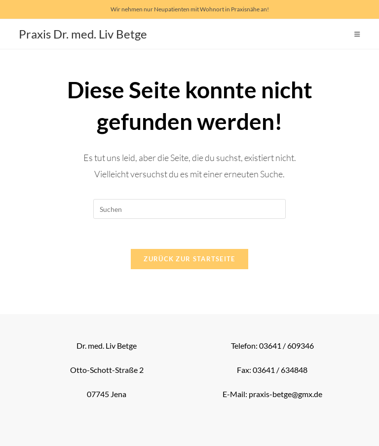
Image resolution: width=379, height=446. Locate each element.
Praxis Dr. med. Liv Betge (83, 34)
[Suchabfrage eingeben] (189, 209)
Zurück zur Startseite (189, 259)
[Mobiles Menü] (357, 34)
